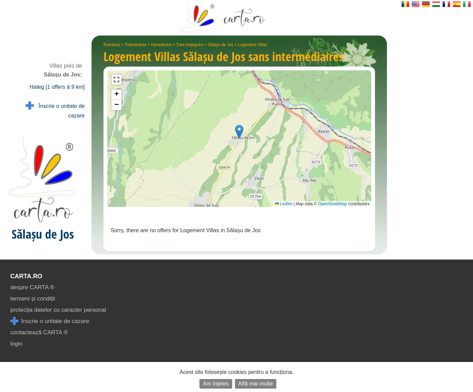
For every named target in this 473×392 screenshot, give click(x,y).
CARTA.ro (26, 276)
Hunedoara (161, 44)
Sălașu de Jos (220, 44)
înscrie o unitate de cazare (49, 321)
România (111, 44)
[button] (239, 132)
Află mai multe (255, 384)
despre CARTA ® (32, 287)
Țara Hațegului (189, 44)
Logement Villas (252, 44)
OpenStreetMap (332, 203)
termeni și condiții (32, 298)
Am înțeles (216, 384)
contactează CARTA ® (39, 332)
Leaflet (283, 203)
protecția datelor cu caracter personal (58, 310)
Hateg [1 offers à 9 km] (57, 87)
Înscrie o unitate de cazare (55, 110)
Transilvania (136, 44)
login (16, 343)
